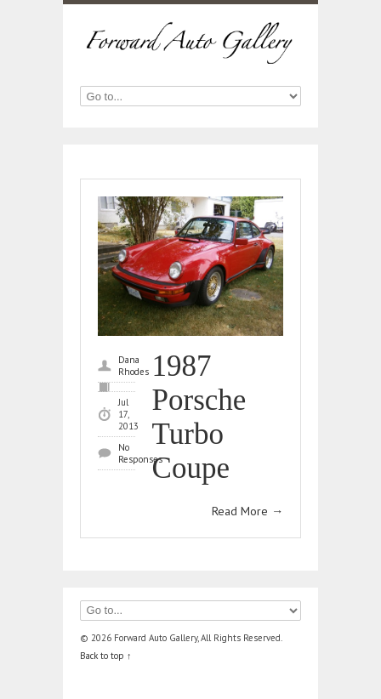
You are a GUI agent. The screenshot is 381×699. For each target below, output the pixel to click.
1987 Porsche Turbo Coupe (199, 417)
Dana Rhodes (133, 366)
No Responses (140, 453)
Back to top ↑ (106, 656)
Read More (247, 511)
